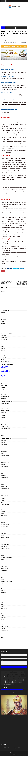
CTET (2, 518)
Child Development (4, 331)
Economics (3, 536)
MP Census (3, 450)
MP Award (3, 447)
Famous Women (4, 406)
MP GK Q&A (3, 443)
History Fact (3, 388)
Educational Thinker (4, 540)
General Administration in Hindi (6, 334)
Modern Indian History (5, 397)
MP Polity (2, 485)
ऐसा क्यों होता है (3, 638)
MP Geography (3, 461)
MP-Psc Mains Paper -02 (5, 371)
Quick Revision (3, 320)
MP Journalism (3, 472)
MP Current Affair (4, 338)
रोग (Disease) (3, 358)
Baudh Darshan (4, 510)
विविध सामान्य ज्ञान (4, 326)
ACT (2, 503)
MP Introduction (4, 471)
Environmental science (5, 425)
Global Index (3, 562)
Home (3, 28)
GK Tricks (2, 554)
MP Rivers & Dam (4, 487)
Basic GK (2, 607)
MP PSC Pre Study (4, 367)
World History (3, 399)
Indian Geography (4, 576)
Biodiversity (3, 418)
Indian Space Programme (5, 429)
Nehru (2, 633)
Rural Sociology (3, 345)
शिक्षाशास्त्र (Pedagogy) (5, 362)
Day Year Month (21, 37)
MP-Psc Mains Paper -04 (6, 373)
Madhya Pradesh (4, 368)
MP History (3, 393)
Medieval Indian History (5, 395)
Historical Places (4, 386)
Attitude (2, 603)
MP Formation (3, 460)
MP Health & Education (5, 463)
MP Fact (2, 454)
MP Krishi (2, 474)
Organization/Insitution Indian (6, 582)
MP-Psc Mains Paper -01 (5, 370)
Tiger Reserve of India (5, 636)
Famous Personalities (5, 404)
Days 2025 (3, 313)
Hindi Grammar (3, 336)
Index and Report (4, 315)
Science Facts (3, 349)
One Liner (2, 580)
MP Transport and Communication (7, 496)
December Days (5, 39)
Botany (2, 422)
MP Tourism (3, 494)
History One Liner (4, 390)
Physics (2, 431)
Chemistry (3, 423)
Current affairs (3, 611)
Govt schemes (3, 623)
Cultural (2, 384)
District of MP (3, 441)
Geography (3, 560)
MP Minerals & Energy (4, 478)
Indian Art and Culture (5, 573)
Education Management (5, 538)
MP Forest (3, 458)
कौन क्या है (3, 356)
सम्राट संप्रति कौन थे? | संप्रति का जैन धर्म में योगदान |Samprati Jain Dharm (14, 691)
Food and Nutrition (4, 427)
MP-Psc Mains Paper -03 (5, 372)
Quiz (2, 589)
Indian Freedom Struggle (5, 392)
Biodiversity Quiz (15, 37)
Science (2, 347)
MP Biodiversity (15, 673)
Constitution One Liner (5, 525)
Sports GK (3, 351)
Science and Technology (5, 434)
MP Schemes (3, 491)
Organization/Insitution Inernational (7, 584)
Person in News (3, 413)
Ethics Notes (3, 618)
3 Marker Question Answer (6, 375)
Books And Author (4, 516)
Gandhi (2, 556)
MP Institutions (3, 469)
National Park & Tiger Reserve (6, 318)
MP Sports (3, 493)
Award (2, 507)
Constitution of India (4, 527)
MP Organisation (4, 482)
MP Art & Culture (4, 445)
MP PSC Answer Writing (5, 483)
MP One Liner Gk (4, 340)
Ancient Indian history (5, 382)
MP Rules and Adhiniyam (5, 489)
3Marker (2, 501)
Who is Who (3, 324)
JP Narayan (3, 629)
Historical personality (4, 409)
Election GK (3, 616)
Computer (3, 523)
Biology (2, 420)
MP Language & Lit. (4, 476)
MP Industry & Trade (4, 467)
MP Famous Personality (5, 411)
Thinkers (2, 322)
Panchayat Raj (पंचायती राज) (6, 342)
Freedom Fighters (4, 551)
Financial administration (5, 549)
